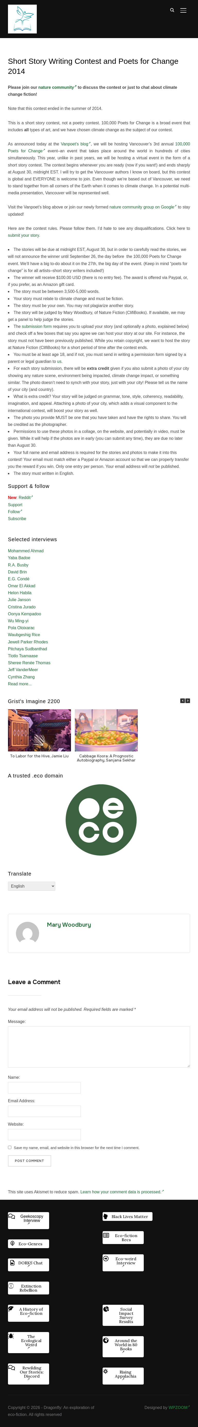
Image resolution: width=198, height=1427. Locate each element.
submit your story (23, 235)
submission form (37, 326)
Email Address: (21, 1101)
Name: (14, 1077)
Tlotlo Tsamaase (23, 656)
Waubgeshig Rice (24, 635)
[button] (187, 700)
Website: (16, 1124)
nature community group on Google (143, 207)
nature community (57, 87)
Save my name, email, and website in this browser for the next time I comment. (77, 1148)
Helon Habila (20, 593)
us (59, 361)
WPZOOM (179, 1407)
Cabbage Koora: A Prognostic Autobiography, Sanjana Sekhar (106, 758)
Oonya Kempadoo (24, 614)
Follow (15, 512)
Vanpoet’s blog (76, 144)
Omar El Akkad (21, 586)
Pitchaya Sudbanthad (27, 649)
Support (15, 505)
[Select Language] (31, 886)
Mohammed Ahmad (26, 551)
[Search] (172, 10)
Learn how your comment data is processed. (122, 1192)
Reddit (26, 497)
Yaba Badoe (19, 558)
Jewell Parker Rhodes (28, 642)
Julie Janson (19, 600)
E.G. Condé (19, 579)
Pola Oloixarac (21, 628)
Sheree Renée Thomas (29, 663)
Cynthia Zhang (21, 677)
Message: (17, 1021)
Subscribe (17, 518)
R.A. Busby (18, 565)
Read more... (20, 684)
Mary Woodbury (69, 925)
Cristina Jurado (22, 607)
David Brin (17, 572)
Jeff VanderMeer (23, 670)
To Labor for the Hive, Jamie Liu (39, 756)
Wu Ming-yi (18, 621)
